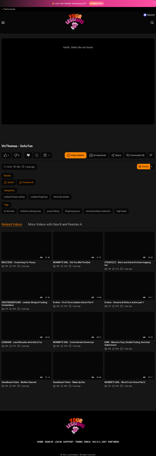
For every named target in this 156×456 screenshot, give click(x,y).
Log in (58, 442)
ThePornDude (8, 9)
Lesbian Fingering (39, 197)
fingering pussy (72, 211)
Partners (113, 442)
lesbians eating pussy (30, 211)
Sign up (49, 442)
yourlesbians (73, 455)
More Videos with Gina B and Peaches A (55, 224)
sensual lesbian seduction (98, 211)
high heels (121, 211)
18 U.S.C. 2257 (99, 442)
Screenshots (97, 155)
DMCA (87, 442)
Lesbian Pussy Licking (14, 197)
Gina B (9, 182)
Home (40, 442)
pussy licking (53, 211)
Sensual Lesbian (61, 197)
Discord (149, 14)
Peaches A (26, 182)
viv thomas (9, 211)
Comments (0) (135, 155)
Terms (79, 442)
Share (116, 155)
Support (68, 442)
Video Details (75, 155)
